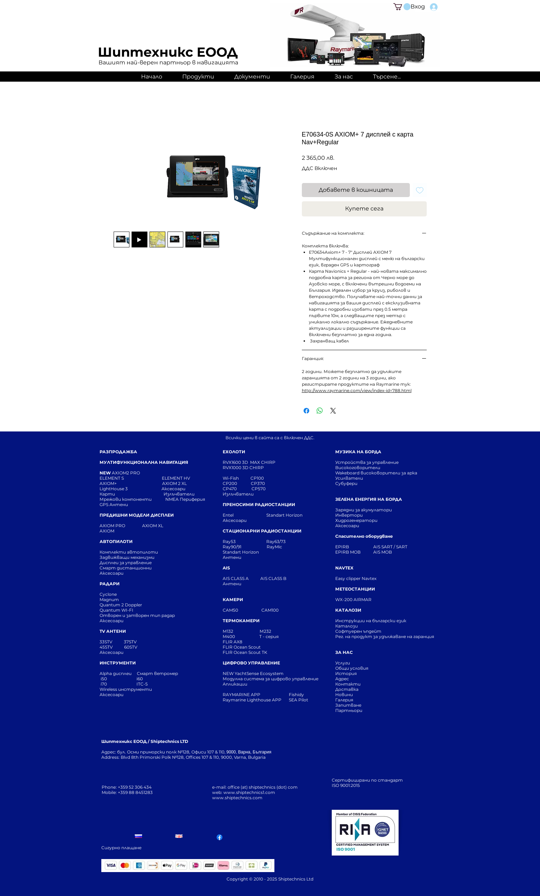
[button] (402, 6)
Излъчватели (238, 494)
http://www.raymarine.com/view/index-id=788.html (357, 390)
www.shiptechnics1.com (249, 792)
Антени (232, 557)
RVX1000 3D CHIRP (243, 467)
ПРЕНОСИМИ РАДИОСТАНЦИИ (259, 504)
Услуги (342, 662)
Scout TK (257, 652)
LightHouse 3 (130, 488)
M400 (229, 636)
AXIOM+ (131, 483)
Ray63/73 (276, 541)
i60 (139, 678)
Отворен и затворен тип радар (137, 615)
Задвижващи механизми (127, 557)
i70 (104, 684)
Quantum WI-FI (117, 610)
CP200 (236, 483)
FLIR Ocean (235, 652)
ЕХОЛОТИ (234, 451)
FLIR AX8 (232, 641)
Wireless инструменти (126, 689)
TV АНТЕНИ (113, 631)
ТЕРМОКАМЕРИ (241, 620)
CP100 (259, 478)
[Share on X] (333, 410)
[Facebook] (219, 837)
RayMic (274, 546)
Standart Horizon (284, 515)
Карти (107, 494)
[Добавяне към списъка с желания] (420, 190)
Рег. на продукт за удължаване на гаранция (384, 636)
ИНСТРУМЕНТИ (118, 662)
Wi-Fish (236, 478)
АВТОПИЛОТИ (116, 541)
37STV (130, 641)
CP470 (237, 488)
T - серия (270, 636)
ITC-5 (142, 684)
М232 (265, 631)
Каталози (346, 626)
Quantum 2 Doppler (121, 604)
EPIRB (343, 546)
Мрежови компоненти (126, 499)
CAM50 (242, 610)
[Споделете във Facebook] (306, 410)
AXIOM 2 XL (175, 483)
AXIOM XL (145, 525)
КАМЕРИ (233, 599)
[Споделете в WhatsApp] (320, 410)
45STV (107, 647)
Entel (229, 515)
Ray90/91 (232, 546)
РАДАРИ (110, 583)
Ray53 (231, 541)
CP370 (258, 483)
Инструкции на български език (383, 620)
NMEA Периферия (185, 499)
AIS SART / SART (390, 546)
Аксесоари (173, 488)
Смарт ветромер (157, 673)
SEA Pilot (299, 699)
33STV (106, 641)
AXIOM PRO (112, 525)
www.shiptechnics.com (237, 797)
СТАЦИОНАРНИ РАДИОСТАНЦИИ (262, 531)
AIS (226, 567)
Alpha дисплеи (116, 673)
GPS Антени (114, 504)
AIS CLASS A (236, 578)
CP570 (259, 488)
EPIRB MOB (348, 552)
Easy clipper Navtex (355, 578)
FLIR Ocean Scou (241, 647)
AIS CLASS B (273, 578)
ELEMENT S (112, 478)
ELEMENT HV (176, 478)
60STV (130, 647)
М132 (228, 631)
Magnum (109, 599)
